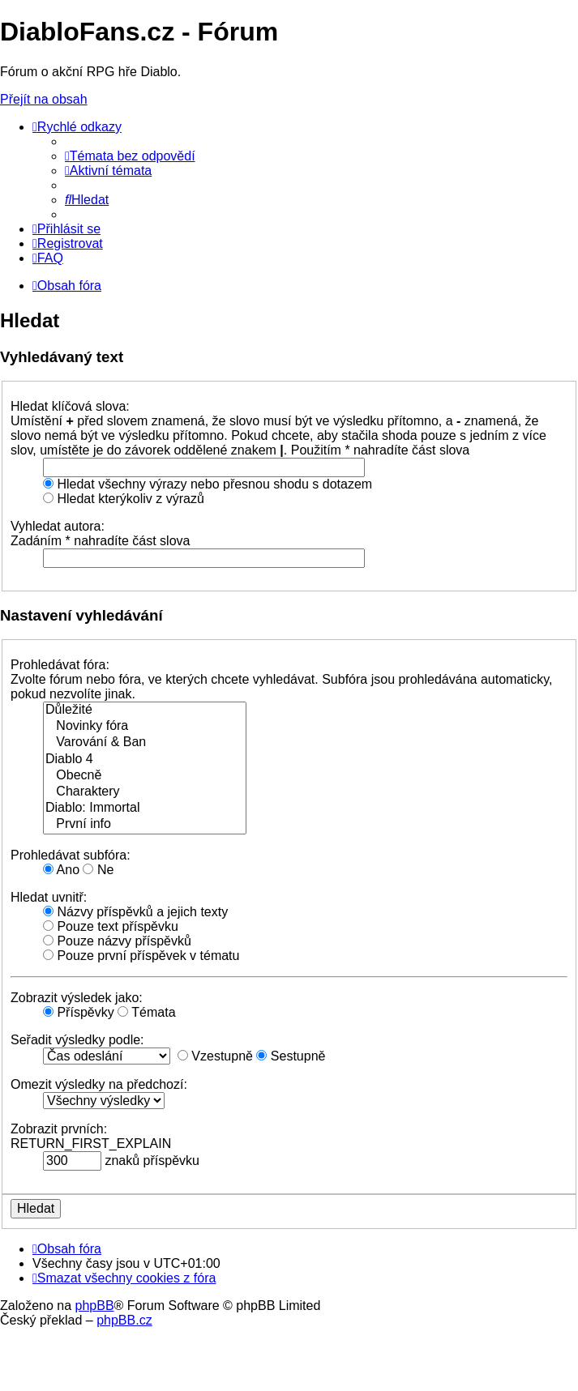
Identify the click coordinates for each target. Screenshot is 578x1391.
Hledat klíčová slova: (70, 406)
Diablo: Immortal (145, 808)
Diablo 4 (145, 760)
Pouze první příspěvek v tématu (141, 955)
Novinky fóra (145, 727)
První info (145, 825)
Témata (146, 1012)
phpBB (94, 1305)
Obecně (145, 776)
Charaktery (145, 792)
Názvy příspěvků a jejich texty (135, 912)
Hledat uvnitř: (49, 897)
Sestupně (290, 1056)
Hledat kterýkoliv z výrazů (123, 499)
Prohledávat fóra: (60, 665)
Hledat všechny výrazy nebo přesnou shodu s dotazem (207, 484)
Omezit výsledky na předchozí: (99, 1084)
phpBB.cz (124, 1320)
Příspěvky (78, 1012)
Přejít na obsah (44, 99)
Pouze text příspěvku (110, 926)
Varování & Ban (145, 743)
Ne (98, 870)
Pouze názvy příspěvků (117, 941)
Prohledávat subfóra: (71, 855)
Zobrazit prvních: (59, 1129)
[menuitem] (130, 156)
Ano (61, 870)
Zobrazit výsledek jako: (77, 998)
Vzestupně (215, 1056)
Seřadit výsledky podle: (77, 1040)
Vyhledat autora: (58, 526)
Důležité (145, 710)
